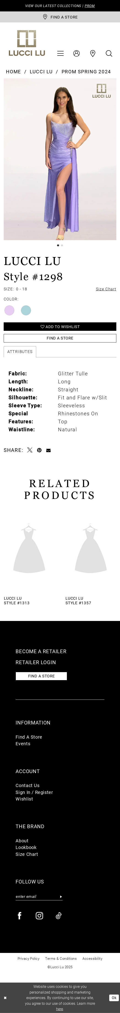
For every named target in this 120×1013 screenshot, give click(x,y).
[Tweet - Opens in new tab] (30, 450)
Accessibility (92, 958)
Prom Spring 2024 (86, 71)
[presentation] (29, 549)
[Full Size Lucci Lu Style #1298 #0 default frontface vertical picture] (60, 159)
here (59, 1008)
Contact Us (27, 785)
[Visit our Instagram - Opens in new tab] (39, 916)
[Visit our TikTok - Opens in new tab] (59, 916)
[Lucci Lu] (27, 43)
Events (23, 743)
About (22, 840)
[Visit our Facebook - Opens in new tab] (20, 916)
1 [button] (58, 245)
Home (13, 71)
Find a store (41, 676)
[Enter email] (39, 896)
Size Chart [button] (106, 289)
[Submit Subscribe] (61, 896)
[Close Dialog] (5, 998)
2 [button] (62, 245)
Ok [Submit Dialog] (114, 997)
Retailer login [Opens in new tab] (36, 662)
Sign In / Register (34, 792)
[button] (60, 53)
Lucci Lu (41, 71)
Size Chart (27, 854)
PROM (90, 5)
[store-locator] (60, 16)
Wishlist (24, 799)
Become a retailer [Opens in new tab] (41, 651)
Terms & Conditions (61, 958)
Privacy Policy (29, 958)
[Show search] (109, 53)
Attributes (20, 351)
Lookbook (26, 847)
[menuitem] (60, 53)
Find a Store (60, 338)
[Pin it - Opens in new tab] (39, 450)
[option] (60, 159)
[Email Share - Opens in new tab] (48, 450)
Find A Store (29, 737)
